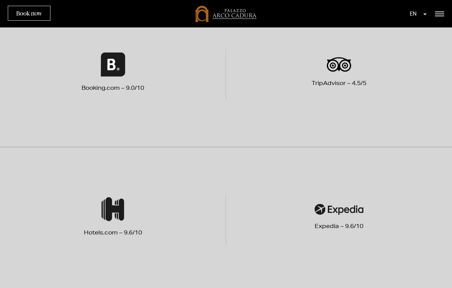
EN (413, 14)
